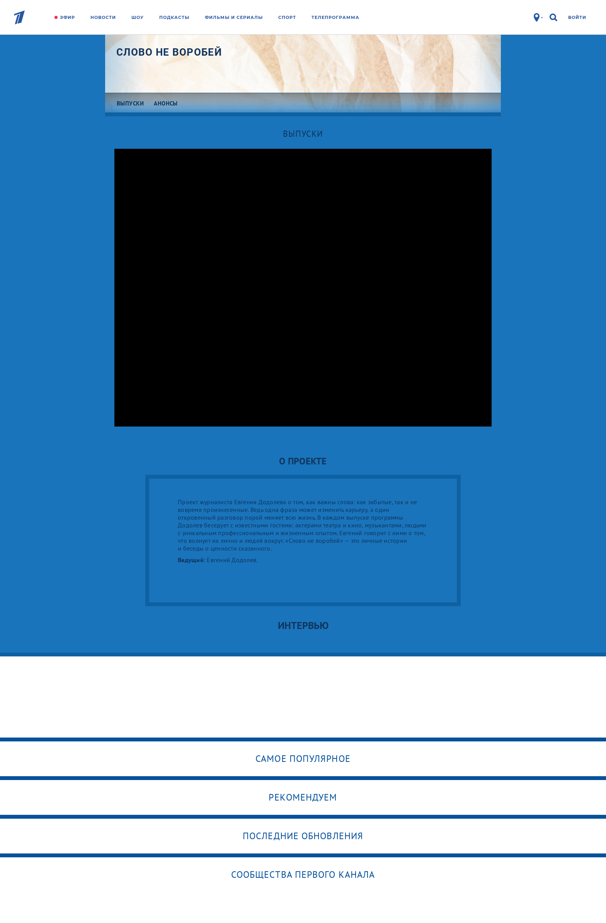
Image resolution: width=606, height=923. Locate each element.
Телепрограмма (335, 17)
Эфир (67, 17)
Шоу (137, 17)
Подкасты (174, 17)
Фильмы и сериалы (234, 17)
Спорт (287, 17)
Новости (103, 17)
